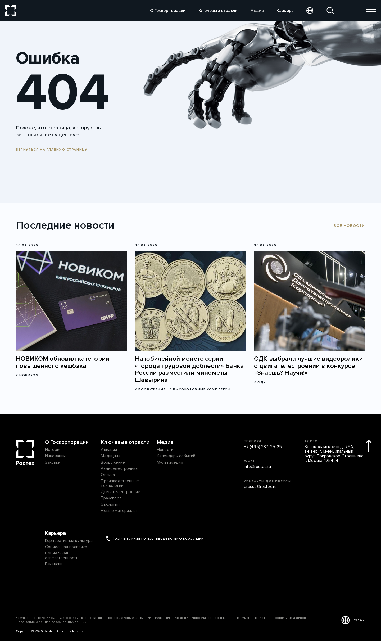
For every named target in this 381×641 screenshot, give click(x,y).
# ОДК (260, 382)
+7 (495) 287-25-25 (263, 447)
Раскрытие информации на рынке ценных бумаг (212, 618)
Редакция (162, 618)
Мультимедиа (170, 462)
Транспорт (111, 498)
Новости (165, 450)
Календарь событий (176, 456)
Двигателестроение (120, 492)
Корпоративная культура (69, 541)
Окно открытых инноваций (81, 618)
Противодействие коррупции (128, 618)
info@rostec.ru (257, 466)
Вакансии (53, 564)
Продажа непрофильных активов (279, 618)
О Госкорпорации (167, 10)
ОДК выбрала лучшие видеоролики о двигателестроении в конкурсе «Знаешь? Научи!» (308, 365)
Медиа (257, 10)
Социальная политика (66, 547)
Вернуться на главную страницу (51, 150)
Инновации (55, 456)
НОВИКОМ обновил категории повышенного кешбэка (62, 362)
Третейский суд (44, 618)
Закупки (52, 462)
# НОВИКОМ (27, 375)
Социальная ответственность (61, 555)
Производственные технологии (120, 483)
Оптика (108, 475)
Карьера (285, 10)
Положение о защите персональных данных (51, 622)
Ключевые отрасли (218, 10)
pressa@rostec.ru (260, 487)
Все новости (349, 225)
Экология (110, 504)
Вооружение (113, 462)
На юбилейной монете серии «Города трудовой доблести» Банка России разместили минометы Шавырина (189, 369)
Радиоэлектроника (119, 468)
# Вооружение (150, 389)
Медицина (110, 456)
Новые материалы (118, 510)
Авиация (109, 450)
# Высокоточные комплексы (200, 389)
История (53, 450)
